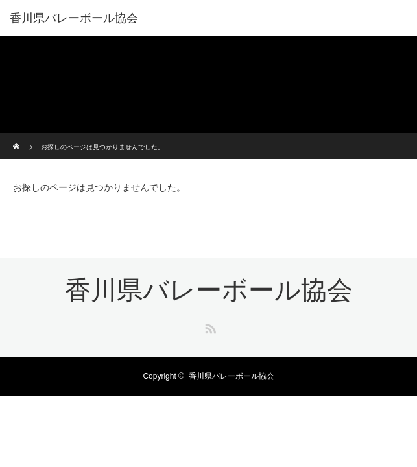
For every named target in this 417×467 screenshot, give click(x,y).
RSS (209, 326)
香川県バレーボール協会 (74, 18)
